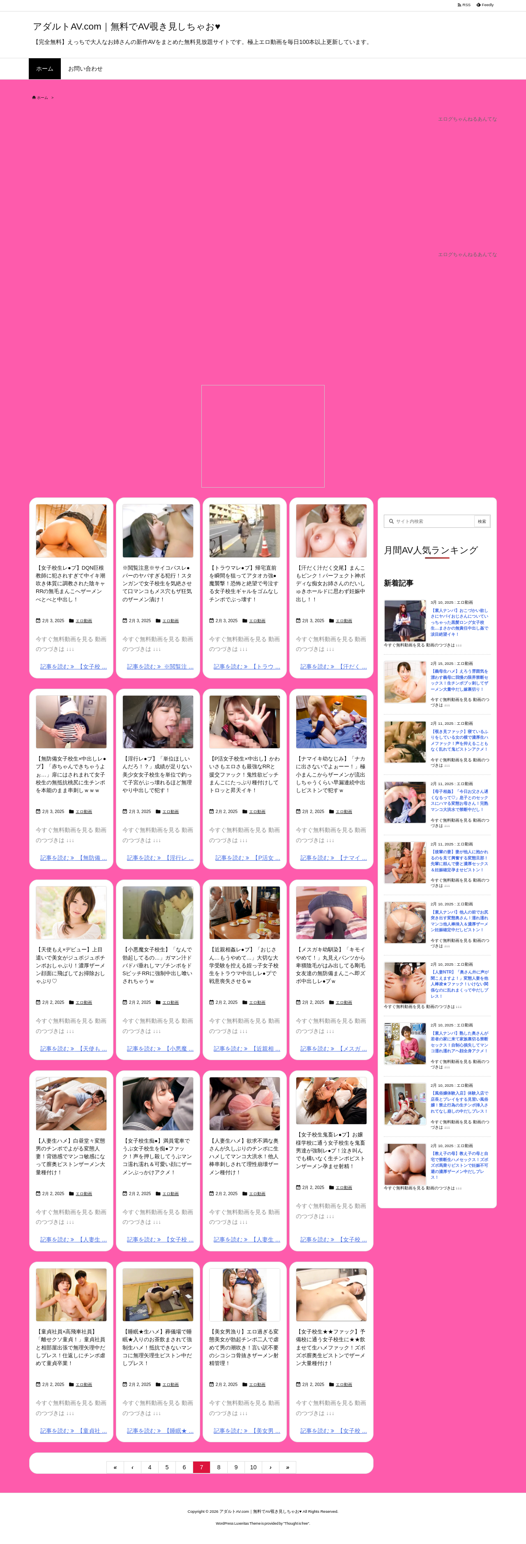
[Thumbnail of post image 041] (244, 1103)
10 (253, 1467)
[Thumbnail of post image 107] (244, 912)
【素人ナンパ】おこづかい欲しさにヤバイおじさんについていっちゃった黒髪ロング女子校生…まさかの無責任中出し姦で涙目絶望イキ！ (459, 622)
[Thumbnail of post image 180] (71, 722)
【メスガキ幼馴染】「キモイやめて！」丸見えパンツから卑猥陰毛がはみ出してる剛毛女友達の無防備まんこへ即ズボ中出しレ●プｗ (330, 965)
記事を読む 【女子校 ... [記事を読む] (73, 666)
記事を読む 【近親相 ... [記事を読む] (247, 1048)
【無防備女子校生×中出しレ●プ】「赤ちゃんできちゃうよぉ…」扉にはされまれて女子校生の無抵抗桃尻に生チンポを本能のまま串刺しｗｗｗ (71, 774)
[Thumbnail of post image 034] (71, 1295)
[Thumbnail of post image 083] (71, 530)
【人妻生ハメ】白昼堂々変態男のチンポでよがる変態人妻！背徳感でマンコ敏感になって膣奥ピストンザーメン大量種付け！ (70, 1156)
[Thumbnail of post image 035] (244, 530)
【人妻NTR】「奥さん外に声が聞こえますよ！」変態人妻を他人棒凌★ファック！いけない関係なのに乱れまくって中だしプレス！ (460, 984)
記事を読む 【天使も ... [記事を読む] (73, 1048)
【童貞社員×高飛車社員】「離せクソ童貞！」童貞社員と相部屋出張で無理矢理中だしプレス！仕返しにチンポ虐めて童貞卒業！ (70, 1347)
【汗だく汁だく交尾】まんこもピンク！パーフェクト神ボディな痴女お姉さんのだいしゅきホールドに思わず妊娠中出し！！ (330, 583)
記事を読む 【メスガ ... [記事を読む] (333, 1048)
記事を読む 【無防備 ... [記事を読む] (73, 857)
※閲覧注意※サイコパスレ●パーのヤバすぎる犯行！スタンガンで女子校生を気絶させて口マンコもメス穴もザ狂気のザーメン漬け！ (157, 583)
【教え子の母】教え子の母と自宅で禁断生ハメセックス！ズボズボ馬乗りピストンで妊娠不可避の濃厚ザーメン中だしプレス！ (459, 1165)
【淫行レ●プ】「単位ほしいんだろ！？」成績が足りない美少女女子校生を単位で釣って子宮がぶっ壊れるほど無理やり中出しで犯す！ (157, 774)
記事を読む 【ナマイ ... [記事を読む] (333, 857)
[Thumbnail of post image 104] (244, 722)
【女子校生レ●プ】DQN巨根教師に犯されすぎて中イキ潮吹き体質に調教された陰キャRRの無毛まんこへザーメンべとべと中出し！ (70, 583)
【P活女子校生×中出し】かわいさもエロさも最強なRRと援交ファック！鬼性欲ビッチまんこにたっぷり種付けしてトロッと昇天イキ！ (244, 774)
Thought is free (296, 1523)
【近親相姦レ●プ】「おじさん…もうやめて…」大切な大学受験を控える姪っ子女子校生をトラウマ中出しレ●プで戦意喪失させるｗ (244, 965)
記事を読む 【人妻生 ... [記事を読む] (73, 1239)
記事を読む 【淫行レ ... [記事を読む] (160, 857)
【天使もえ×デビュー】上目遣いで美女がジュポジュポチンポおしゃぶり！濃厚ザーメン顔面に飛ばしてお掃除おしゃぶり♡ (70, 965)
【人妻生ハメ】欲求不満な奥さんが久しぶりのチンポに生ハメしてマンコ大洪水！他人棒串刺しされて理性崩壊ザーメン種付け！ (244, 1156)
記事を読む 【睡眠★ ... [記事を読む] (160, 1430)
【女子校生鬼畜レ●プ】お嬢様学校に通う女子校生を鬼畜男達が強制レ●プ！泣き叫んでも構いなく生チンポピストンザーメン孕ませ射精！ (330, 1150)
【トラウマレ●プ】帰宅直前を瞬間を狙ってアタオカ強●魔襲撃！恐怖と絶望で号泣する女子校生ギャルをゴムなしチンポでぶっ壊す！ (244, 583)
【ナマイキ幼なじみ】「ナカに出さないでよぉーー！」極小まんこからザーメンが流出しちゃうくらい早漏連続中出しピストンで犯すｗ (330, 774)
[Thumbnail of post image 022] (158, 1103)
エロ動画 (84, 621)
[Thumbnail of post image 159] (158, 1295)
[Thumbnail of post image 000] (71, 1103)
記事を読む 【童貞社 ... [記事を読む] (73, 1430)
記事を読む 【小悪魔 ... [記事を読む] (160, 1048)
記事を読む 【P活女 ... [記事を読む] (247, 857)
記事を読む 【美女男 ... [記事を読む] (247, 1430)
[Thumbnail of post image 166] (71, 912)
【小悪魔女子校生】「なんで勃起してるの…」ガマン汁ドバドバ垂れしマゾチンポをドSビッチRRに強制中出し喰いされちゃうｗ (157, 965)
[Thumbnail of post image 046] (158, 722)
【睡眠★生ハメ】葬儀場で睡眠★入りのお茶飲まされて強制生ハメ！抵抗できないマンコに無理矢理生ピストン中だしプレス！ (157, 1347)
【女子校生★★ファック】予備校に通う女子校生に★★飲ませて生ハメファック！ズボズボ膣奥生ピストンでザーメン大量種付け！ (330, 1347)
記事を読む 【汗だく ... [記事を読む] (333, 666)
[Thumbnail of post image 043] (331, 912)
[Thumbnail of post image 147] (331, 722)
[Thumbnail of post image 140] (158, 530)
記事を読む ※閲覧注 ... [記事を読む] (160, 666)
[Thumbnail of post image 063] (331, 1101)
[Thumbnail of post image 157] (331, 1295)
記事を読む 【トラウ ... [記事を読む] (247, 666)
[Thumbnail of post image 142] (244, 1295)
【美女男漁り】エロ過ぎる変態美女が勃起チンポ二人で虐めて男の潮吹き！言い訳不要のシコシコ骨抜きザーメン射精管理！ (244, 1347)
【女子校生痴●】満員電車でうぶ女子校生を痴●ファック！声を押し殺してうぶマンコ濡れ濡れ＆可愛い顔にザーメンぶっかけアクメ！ (157, 1156)
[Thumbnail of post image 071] (331, 530)
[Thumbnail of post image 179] (158, 912)
